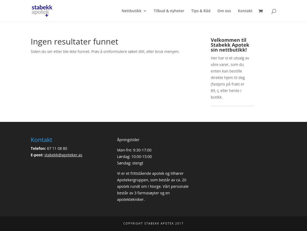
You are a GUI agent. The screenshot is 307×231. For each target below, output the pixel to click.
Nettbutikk (131, 11)
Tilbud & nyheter (169, 11)
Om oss (224, 11)
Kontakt (245, 11)
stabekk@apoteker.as (63, 154)
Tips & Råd (201, 11)
